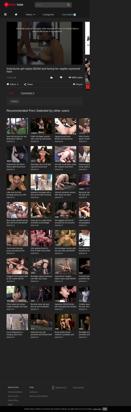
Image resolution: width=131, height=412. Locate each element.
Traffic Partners (78, 387)
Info (11, 93)
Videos (28, 14)
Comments (27, 93)
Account (121, 5)
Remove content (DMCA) (38, 396)
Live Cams (69, 14)
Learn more (97, 409)
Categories (48, 14)
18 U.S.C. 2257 (13, 396)
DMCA (10, 404)
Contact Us (33, 392)
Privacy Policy (13, 400)
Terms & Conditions (15, 392)
